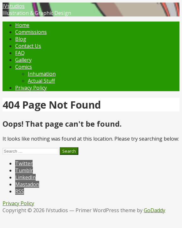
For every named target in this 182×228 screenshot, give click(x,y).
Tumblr (24, 170)
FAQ (20, 52)
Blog (20, 38)
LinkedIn (25, 177)
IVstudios (14, 6)
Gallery (23, 59)
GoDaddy (154, 210)
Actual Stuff (41, 80)
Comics (23, 66)
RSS (19, 191)
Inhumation (42, 73)
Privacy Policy (31, 87)
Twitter (24, 163)
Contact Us (28, 45)
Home (22, 25)
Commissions (31, 31)
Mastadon (27, 184)
